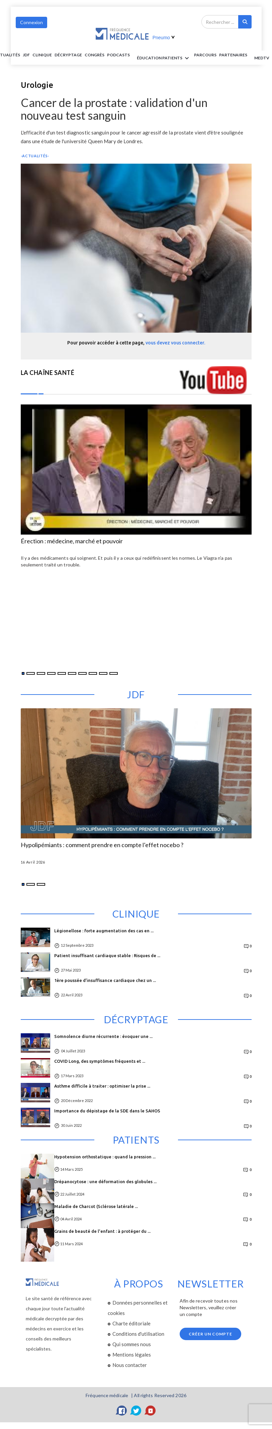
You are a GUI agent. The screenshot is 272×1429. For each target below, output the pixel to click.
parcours (205, 54)
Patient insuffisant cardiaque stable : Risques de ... (107, 955)
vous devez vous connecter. (175, 342)
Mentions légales (131, 1355)
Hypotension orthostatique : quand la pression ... (105, 1156)
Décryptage (68, 54)
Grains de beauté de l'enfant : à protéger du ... (102, 1231)
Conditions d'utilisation (138, 1334)
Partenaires (233, 54)
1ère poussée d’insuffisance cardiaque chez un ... (105, 980)
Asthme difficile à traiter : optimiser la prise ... (102, 1086)
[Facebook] (122, 1411)
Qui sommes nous (131, 1344)
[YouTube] (151, 1411)
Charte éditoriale (131, 1323)
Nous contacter (129, 1365)
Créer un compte (210, 1333)
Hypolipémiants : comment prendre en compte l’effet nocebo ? (102, 845)
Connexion (31, 22)
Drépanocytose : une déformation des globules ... (105, 1181)
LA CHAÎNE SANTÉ (48, 372)
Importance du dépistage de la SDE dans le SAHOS (107, 1110)
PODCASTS (118, 54)
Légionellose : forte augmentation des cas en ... (104, 930)
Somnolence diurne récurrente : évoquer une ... (103, 1036)
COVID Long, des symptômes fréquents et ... (99, 1061)
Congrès (94, 54)
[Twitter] (136, 1411)
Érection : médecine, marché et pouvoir (72, 541)
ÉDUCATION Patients (164, 58)
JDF (26, 54)
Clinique (42, 54)
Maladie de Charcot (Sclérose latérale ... (96, 1206)
